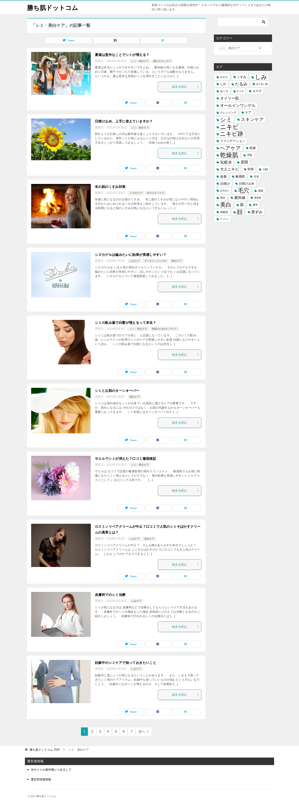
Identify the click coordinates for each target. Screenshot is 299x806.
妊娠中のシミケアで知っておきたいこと (125, 662)
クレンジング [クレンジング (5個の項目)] (228, 112)
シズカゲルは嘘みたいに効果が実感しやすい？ (130, 254)
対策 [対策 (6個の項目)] (251, 169)
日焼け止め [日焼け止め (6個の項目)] (246, 183)
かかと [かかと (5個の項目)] (224, 77)
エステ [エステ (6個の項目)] (257, 91)
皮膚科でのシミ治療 (110, 594)
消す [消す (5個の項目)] (222, 197)
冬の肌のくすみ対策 (110, 187)
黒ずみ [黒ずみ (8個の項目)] (256, 212)
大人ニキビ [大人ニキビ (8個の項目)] (229, 169)
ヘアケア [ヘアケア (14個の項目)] (230, 148)
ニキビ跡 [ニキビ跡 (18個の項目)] (231, 134)
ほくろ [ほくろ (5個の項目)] (224, 91)
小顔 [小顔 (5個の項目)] (265, 169)
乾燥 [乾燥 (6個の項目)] (253, 148)
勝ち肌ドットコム (52, 7)
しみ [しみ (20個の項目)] (261, 77)
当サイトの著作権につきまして (51, 769)
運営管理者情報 (41, 779)
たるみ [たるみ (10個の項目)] (241, 84)
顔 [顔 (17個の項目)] (240, 212)
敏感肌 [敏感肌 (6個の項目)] (240, 176)
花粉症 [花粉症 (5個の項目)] (224, 212)
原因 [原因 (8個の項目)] (244, 162)
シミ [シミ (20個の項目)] (226, 120)
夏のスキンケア (162, 61)
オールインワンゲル (155, 260)
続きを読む (185, 86)
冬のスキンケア (155, 192)
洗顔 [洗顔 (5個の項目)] (260, 190)
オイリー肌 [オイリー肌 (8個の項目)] (229, 98)
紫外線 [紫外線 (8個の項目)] (239, 198)
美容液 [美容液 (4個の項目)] (257, 197)
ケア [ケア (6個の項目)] (248, 112)
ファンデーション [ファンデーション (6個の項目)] (232, 141)
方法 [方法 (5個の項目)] (256, 176)
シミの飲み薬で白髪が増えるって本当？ (125, 322)
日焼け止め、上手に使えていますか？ (124, 121)
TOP (45, 749)
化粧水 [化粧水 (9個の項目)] (226, 162)
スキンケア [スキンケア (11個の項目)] (252, 119)
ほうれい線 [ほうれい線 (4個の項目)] (262, 84)
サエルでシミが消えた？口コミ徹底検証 (125, 458)
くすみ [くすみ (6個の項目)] (241, 77)
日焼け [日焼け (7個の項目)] (225, 183)
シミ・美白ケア (140, 61)
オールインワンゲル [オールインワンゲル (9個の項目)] (238, 105)
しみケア (135, 260)
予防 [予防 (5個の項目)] (249, 155)
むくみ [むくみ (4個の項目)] (240, 91)
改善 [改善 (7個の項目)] (223, 176)
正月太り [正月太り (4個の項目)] (224, 190)
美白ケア (176, 260)
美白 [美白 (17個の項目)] (225, 205)
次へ (141, 731)
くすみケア (136, 192)
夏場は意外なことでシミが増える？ (122, 55)
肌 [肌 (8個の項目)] (242, 205)
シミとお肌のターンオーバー (117, 390)
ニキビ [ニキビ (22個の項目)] (229, 127)
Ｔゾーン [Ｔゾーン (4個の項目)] (224, 219)
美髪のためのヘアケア (164, 328)
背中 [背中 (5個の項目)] (255, 204)
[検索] (243, 22)
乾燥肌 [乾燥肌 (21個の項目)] (229, 155)
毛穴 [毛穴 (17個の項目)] (243, 191)
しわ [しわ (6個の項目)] (223, 84)
